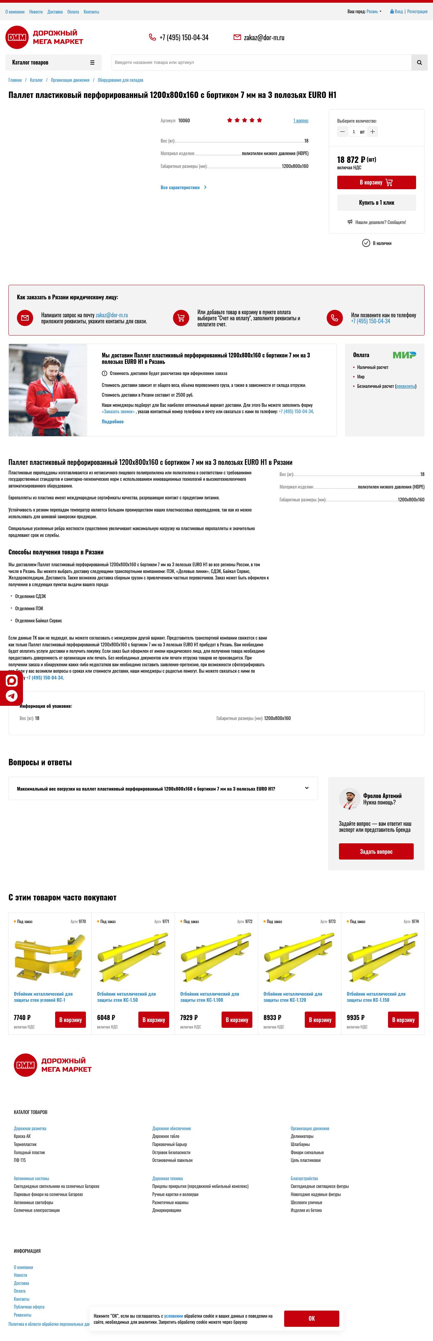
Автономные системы (31, 1178)
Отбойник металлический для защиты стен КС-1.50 (126, 996)
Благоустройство (304, 1178)
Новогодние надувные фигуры (316, 1194)
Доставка (55, 11)
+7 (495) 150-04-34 (184, 37)
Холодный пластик (29, 1152)
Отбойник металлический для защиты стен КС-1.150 (376, 996)
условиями (174, 1315)
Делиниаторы (302, 1136)
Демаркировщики (166, 1210)
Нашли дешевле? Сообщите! (376, 222)
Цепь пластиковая (306, 1160)
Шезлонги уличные (306, 1202)
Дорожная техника (167, 1178)
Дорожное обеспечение (171, 1128)
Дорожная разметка (30, 1128)
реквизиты (405, 385)
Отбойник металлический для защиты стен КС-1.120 (293, 996)
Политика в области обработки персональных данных (52, 1323)
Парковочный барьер (169, 1144)
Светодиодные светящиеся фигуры (320, 1186)
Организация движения (310, 1128)
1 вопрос (301, 120)
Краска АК (22, 1136)
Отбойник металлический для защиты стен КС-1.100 (209, 996)
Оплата (73, 11)
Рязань (374, 11)
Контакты (91, 11)
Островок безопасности (171, 1152)
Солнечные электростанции (37, 1210)
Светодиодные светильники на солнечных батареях (56, 1186)
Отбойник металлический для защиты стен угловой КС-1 (43, 996)
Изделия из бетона (306, 1210)
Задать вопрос (376, 851)
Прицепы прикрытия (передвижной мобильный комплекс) (200, 1186)
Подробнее (113, 421)
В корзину (70, 1020)
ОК (312, 1318)
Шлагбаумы (300, 1144)
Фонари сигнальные (307, 1152)
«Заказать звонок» (118, 411)
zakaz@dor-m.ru (258, 37)
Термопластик (25, 1144)
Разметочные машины (170, 1202)
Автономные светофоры (33, 1202)
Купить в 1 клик (376, 202)
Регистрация (417, 11)
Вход (396, 11)
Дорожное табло (165, 1136)
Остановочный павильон (172, 1160)
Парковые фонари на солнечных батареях (48, 1194)
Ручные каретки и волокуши (175, 1194)
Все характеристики (184, 187)
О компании (15, 11)
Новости (36, 11)
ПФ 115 (20, 1160)
